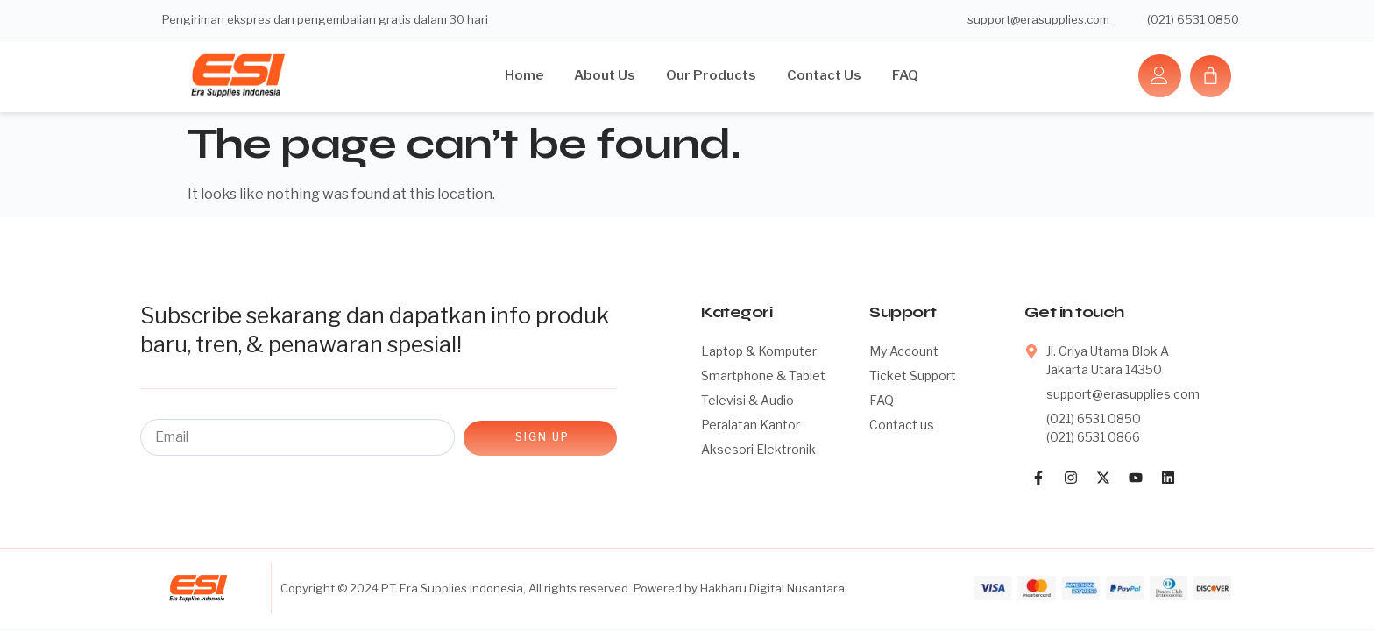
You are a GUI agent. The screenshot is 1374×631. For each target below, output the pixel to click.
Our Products (711, 75)
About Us (604, 75)
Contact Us (824, 75)
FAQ (905, 75)
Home (524, 75)
